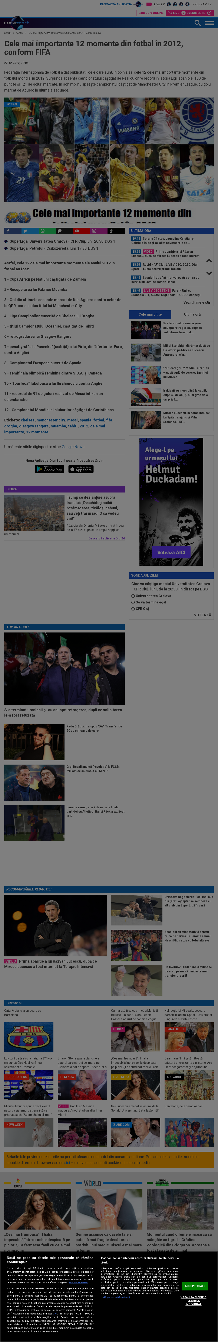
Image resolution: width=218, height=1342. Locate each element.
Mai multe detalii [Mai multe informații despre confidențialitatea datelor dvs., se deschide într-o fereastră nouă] (78, 1282)
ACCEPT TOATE (195, 1286)
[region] (109, 1297)
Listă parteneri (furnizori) (115, 1297)
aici (55, 1313)
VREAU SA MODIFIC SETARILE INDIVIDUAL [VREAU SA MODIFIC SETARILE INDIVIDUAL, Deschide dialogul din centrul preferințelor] (193, 1301)
